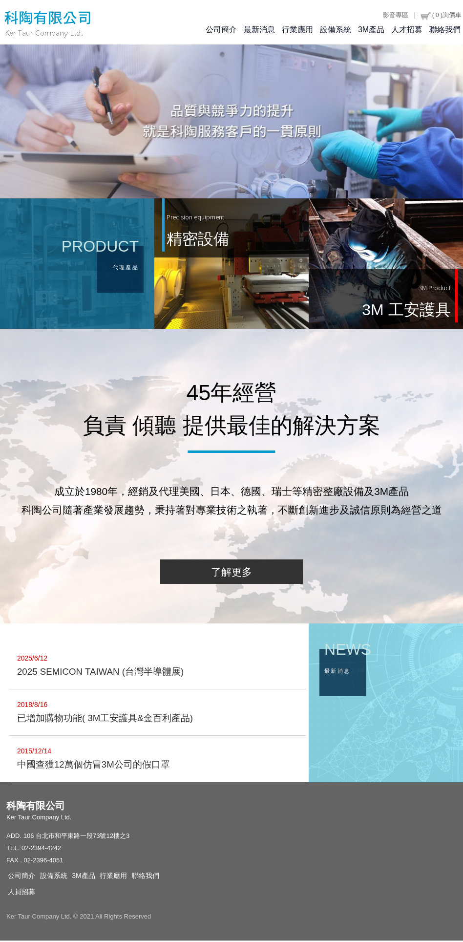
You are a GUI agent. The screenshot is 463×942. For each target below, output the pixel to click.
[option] (231, 122)
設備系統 (335, 30)
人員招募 (21, 893)
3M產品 (371, 30)
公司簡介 (221, 30)
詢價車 (441, 15)
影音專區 (395, 15)
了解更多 (231, 573)
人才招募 (406, 30)
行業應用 (297, 30)
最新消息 (259, 30)
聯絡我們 (445, 30)
